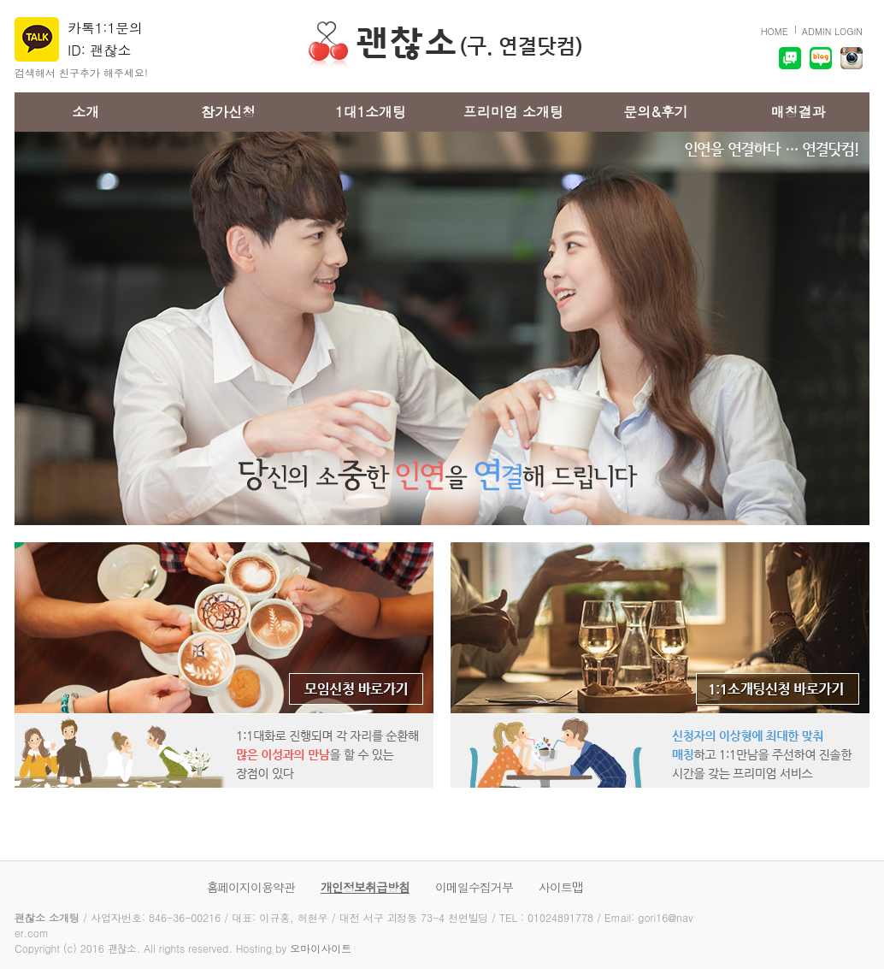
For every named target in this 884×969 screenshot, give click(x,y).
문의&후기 (655, 111)
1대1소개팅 (370, 111)
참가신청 (228, 111)
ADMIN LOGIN (832, 31)
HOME (774, 31)
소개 (85, 111)
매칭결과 (798, 111)
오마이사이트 (320, 948)
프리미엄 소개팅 (513, 111)
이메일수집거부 (474, 886)
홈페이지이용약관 (251, 886)
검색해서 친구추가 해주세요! (81, 72)
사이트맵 (560, 886)
